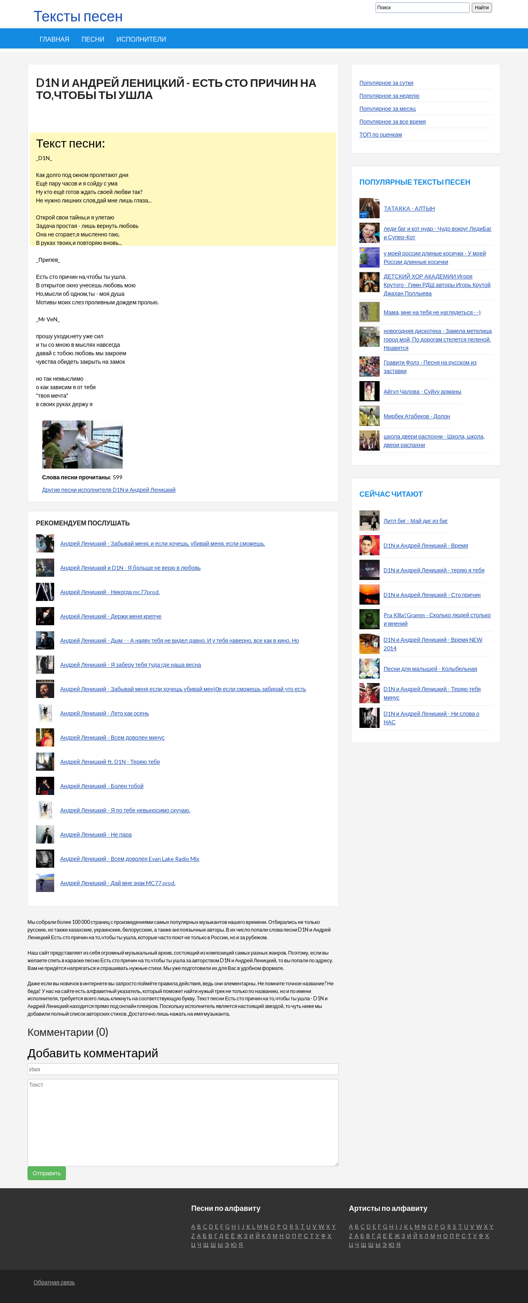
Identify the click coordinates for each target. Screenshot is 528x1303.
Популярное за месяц (387, 108)
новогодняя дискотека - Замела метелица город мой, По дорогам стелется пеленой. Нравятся (438, 339)
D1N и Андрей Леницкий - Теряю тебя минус (432, 693)
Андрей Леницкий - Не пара (96, 834)
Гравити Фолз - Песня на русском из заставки (430, 366)
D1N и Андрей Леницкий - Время (426, 545)
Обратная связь (54, 1282)
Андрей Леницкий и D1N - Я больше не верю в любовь (130, 567)
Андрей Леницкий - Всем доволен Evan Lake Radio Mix (129, 858)
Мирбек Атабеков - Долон (417, 416)
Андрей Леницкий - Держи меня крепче (110, 616)
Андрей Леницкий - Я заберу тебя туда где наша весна (130, 664)
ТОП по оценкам (380, 134)
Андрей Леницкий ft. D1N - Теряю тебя (110, 761)
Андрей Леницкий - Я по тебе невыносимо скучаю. (125, 810)
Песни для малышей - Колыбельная (430, 668)
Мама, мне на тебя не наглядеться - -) (432, 312)
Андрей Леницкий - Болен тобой (102, 785)
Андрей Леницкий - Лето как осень (104, 713)
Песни (92, 39)
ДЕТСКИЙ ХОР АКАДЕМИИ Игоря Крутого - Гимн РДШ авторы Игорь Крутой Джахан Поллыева (437, 285)
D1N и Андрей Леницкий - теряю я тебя (434, 570)
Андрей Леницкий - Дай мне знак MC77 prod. (117, 882)
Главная (54, 39)
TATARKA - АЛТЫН (409, 208)
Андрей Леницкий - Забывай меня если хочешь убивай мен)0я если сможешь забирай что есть (183, 688)
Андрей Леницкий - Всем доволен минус (112, 737)
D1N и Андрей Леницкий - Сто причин (432, 594)
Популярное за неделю (389, 95)
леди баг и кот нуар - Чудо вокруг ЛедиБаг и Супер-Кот (438, 232)
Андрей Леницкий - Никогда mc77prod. (110, 591)
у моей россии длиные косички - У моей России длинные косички (435, 257)
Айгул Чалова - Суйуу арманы (422, 391)
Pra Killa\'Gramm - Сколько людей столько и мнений (437, 619)
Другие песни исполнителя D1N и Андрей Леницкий (108, 489)
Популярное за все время (392, 121)
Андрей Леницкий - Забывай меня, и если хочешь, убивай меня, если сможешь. (162, 543)
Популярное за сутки (386, 82)
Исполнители (141, 39)
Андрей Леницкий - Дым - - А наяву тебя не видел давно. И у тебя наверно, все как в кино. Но (179, 640)
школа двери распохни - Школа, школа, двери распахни (434, 440)
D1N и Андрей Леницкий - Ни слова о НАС (431, 717)
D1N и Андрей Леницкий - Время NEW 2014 (433, 644)
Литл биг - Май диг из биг (416, 520)
